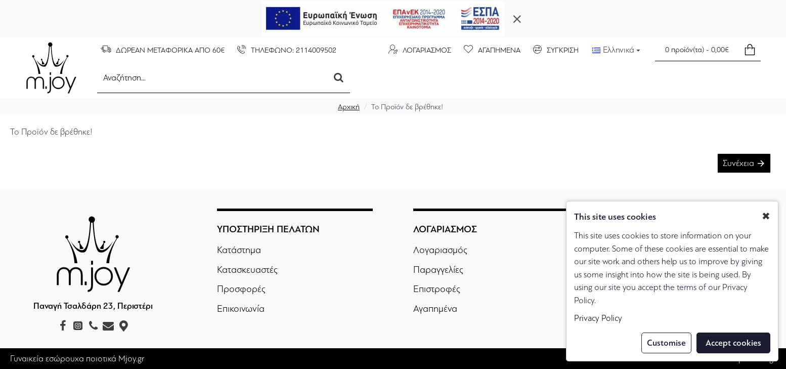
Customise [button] (666, 343)
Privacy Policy (598, 318)
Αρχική (349, 106)
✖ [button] (766, 216)
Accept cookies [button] (733, 343)
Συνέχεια (738, 163)
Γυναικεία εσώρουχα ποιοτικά (63, 358)
